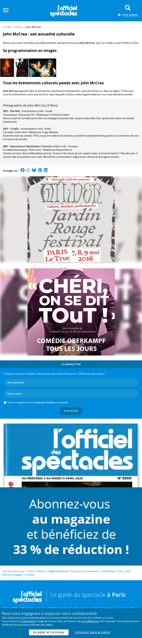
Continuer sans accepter (92, 632)
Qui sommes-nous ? (14, 571)
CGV (120, 571)
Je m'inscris (71, 411)
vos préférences (90, 621)
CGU (128, 571)
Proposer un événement (85, 571)
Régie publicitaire (58, 571)
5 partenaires (28, 621)
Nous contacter (37, 571)
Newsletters (108, 571)
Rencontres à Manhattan (25, 146)
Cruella (14, 128)
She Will (15, 111)
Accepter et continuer (49, 632)
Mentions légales (12, 574)
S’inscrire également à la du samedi (37, 402)
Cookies (29, 574)
